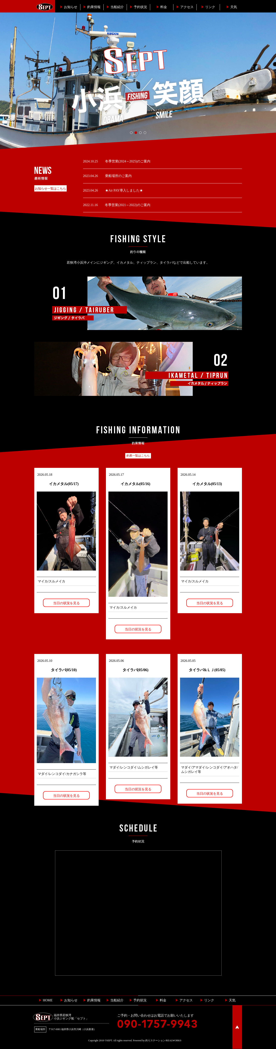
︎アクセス (185, 7)
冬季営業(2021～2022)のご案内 (127, 205)
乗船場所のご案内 (118, 176)
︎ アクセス (184, 1000)
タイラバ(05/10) (64, 670)
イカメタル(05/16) (135, 484)
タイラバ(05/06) (135, 670)
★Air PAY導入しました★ (123, 190)
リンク (208, 7)
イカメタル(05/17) (64, 484)
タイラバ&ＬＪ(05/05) (207, 670)
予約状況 (138, 7)
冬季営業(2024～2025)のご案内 (127, 161)
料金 (161, 7)
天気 (231, 7)
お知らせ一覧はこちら (50, 188)
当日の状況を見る (66, 603)
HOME (46, 1000)
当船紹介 (115, 7)
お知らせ (68, 7)
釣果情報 (92, 7)
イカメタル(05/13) (207, 484)
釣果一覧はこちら (138, 455)
